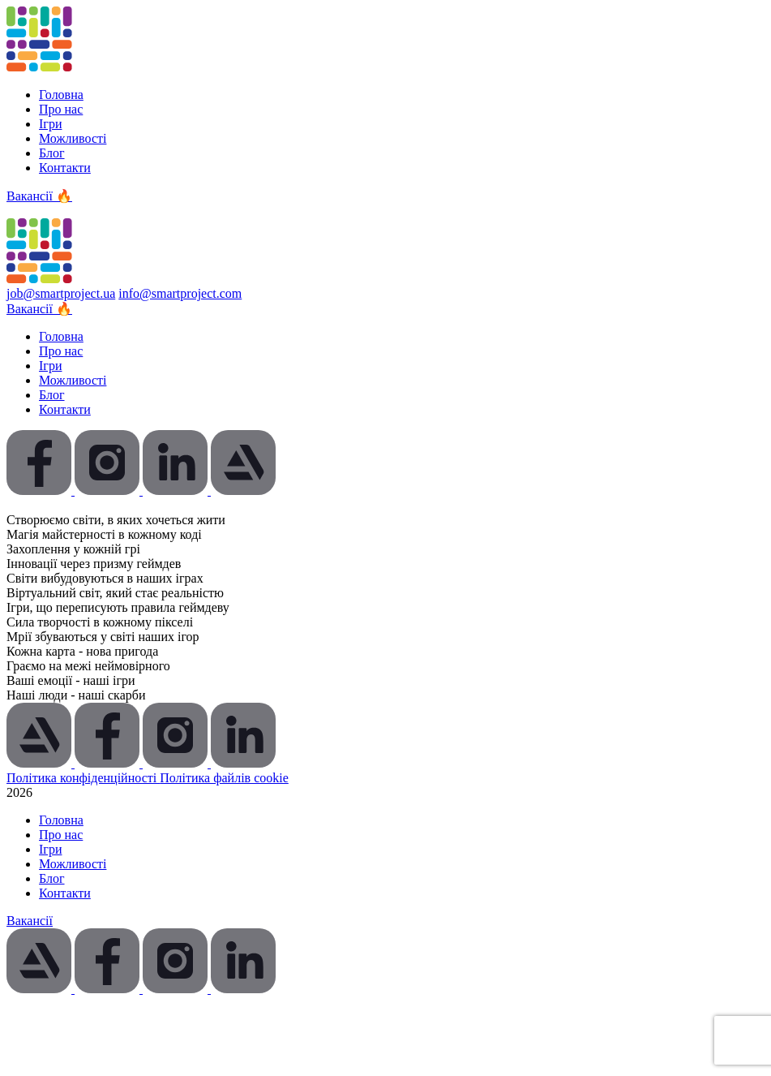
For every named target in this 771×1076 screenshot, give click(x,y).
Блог (52, 153)
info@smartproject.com (180, 293)
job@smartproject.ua (60, 293)
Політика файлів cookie (224, 778)
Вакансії (29, 921)
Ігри (50, 124)
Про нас (61, 109)
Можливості (72, 138)
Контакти (65, 167)
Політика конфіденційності (83, 778)
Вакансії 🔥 (39, 196)
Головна (61, 94)
